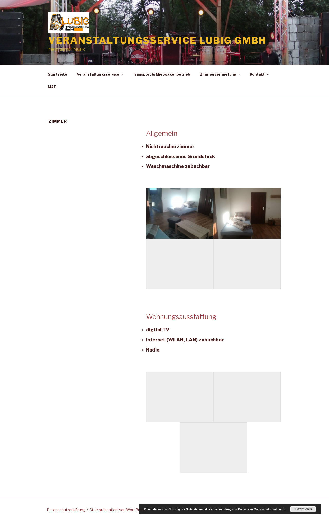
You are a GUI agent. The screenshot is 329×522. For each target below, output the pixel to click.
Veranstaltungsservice (100, 74)
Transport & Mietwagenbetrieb (161, 74)
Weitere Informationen (269, 509)
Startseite (57, 74)
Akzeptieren (303, 509)
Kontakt (260, 74)
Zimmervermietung (220, 74)
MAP (52, 87)
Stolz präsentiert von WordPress (117, 510)
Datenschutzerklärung (66, 510)
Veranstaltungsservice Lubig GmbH (157, 40)
